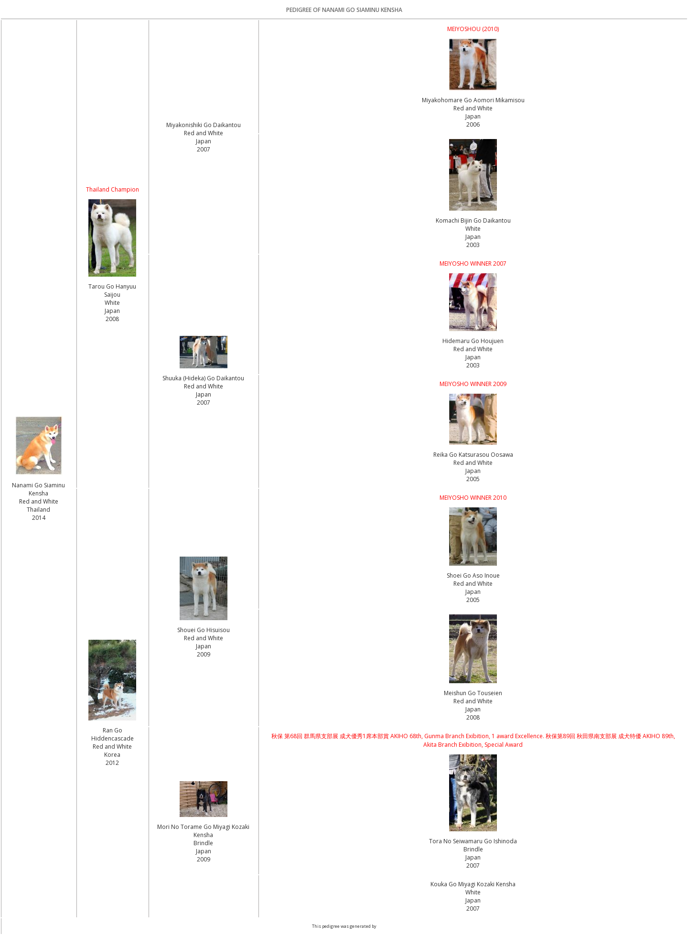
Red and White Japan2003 (473, 357)
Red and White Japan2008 (473, 709)
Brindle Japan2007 (473, 857)
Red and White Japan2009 (203, 646)
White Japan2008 (112, 311)
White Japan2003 (473, 237)
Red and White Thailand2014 (38, 509)
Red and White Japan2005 (473, 471)
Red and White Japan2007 (203, 141)
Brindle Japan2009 (203, 851)
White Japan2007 (473, 900)
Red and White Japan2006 (473, 116)
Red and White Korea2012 (112, 754)
